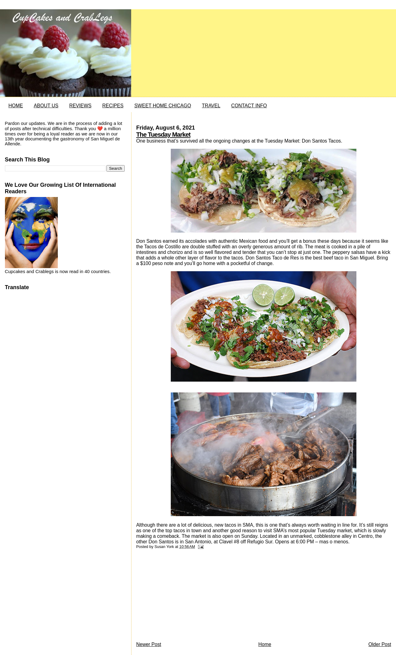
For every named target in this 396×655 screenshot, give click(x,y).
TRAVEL (211, 105)
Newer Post (148, 644)
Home (264, 644)
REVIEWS (80, 105)
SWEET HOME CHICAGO (162, 105)
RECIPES (112, 105)
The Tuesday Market (163, 134)
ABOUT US (46, 105)
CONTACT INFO (249, 105)
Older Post (379, 644)
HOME (15, 105)
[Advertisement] (182, 597)
